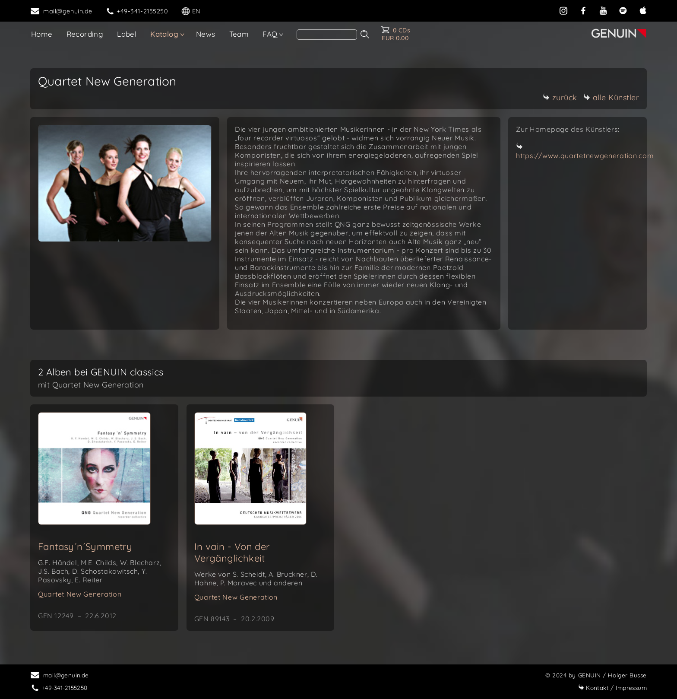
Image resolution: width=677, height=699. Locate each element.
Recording (85, 33)
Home (42, 33)
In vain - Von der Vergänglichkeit (232, 552)
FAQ (270, 33)
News (205, 33)
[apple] (643, 10)
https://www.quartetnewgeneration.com (585, 155)
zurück (560, 97)
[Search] (327, 34)
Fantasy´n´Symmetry (85, 546)
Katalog (164, 33)
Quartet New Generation (79, 594)
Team (239, 33)
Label (126, 33)
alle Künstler (611, 97)
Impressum (612, 687)
